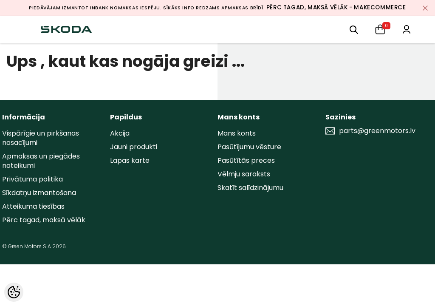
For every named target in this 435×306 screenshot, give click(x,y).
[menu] (354, 29)
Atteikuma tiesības (33, 206)
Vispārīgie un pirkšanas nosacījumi (40, 137)
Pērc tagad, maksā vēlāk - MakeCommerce (336, 7)
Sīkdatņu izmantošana (39, 193)
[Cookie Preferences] (13, 292)
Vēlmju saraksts (244, 174)
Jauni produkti (133, 147)
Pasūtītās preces (246, 160)
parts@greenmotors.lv (377, 131)
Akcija (120, 133)
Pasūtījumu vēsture (249, 147)
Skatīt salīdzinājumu (250, 188)
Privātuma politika (32, 179)
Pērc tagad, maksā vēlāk (43, 220)
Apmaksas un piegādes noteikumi (41, 160)
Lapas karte (130, 160)
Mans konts (237, 133)
